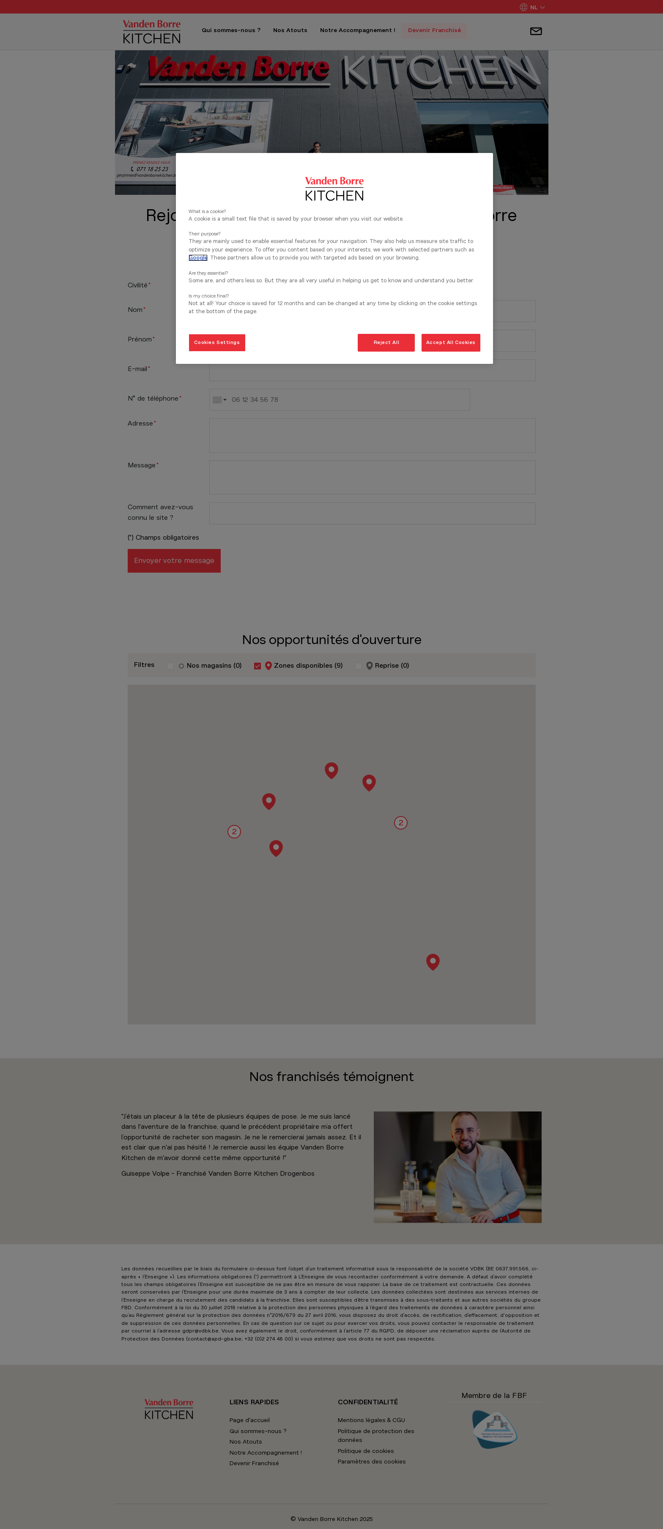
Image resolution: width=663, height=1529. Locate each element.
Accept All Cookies (451, 342)
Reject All (387, 342)
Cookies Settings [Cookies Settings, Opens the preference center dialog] (217, 342)
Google (198, 257)
